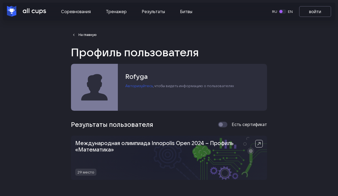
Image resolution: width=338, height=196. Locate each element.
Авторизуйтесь (139, 85)
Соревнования (76, 11)
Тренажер (116, 11)
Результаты (153, 11)
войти (315, 11)
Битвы (186, 11)
